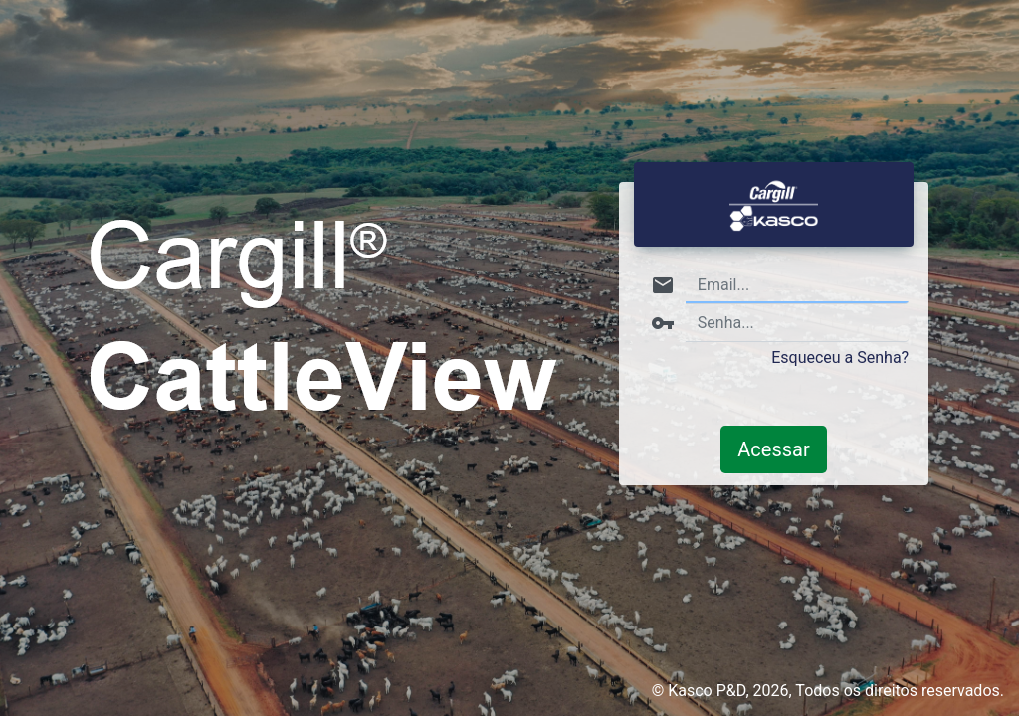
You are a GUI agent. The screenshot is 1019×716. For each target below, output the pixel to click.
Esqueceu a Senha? (840, 357)
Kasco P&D (706, 690)
